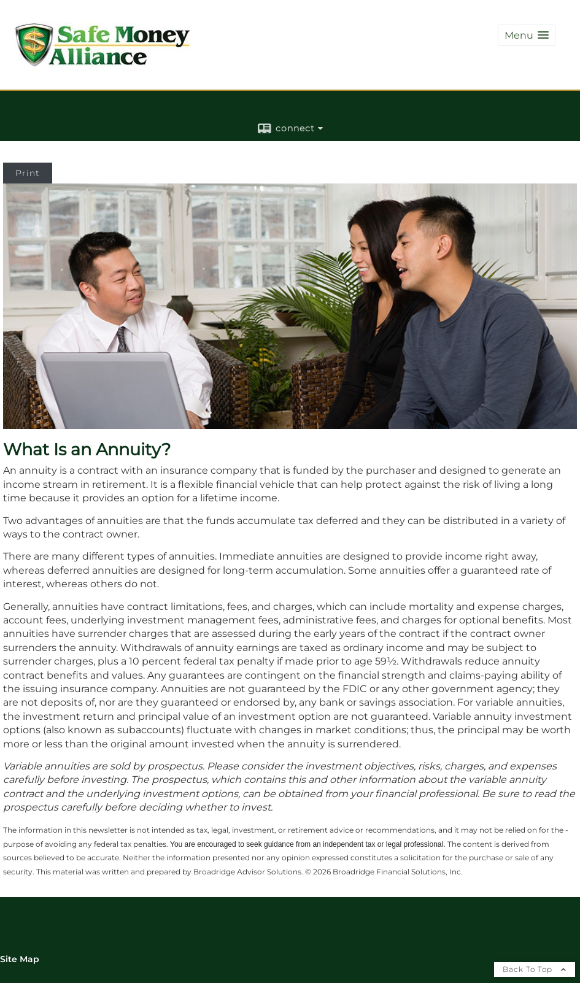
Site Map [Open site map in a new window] (19, 959)
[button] (526, 35)
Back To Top (534, 969)
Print (27, 173)
